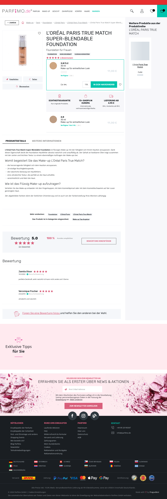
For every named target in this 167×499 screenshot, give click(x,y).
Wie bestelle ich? (17, 440)
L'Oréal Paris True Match (77, 22)
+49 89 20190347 (124, 427)
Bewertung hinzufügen (99, 241)
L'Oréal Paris (59, 22)
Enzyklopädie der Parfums (21, 428)
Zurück (13, 23)
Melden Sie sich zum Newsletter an (83, 380)
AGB (79, 437)
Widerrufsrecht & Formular (55, 434)
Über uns (81, 431)
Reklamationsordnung (53, 453)
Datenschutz (83, 434)
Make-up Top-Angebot (81, 219)
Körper (78, 11)
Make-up (30, 22)
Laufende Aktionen (52, 428)
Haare (87, 11)
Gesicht (55, 11)
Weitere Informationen (46, 141)
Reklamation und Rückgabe (55, 450)
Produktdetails (16, 141)
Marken (96, 11)
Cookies (47, 447)
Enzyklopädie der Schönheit (22, 431)
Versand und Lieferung (53, 437)
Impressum (82, 428)
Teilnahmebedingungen (20, 450)
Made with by (147, 492)
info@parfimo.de (124, 433)
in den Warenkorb (104, 84)
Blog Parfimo (16, 444)
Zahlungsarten (50, 440)
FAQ (45, 431)
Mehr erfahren (76, 399)
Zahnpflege (67, 11)
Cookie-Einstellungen (37, 492)
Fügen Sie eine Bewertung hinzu (41, 313)
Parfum (36, 11)
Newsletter (15, 447)
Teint (38, 22)
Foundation (47, 22)
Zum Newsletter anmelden (83, 406)
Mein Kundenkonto (52, 444)
